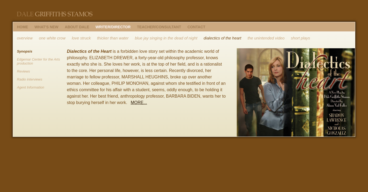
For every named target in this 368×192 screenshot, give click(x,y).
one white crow (52, 38)
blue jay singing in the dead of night (166, 38)
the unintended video (266, 38)
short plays (300, 38)
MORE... (139, 102)
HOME (22, 27)
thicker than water (112, 38)
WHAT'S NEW (46, 27)
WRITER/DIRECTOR (113, 27)
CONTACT (196, 27)
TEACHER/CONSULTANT (159, 27)
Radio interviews (29, 79)
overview (25, 38)
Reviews (23, 71)
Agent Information (30, 87)
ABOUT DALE (77, 27)
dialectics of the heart (222, 38)
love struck (81, 38)
